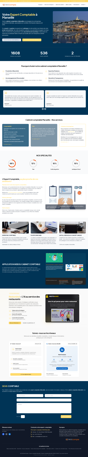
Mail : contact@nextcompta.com (39, 436)
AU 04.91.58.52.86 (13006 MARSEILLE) (12, 39)
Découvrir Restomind (15, 322)
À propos (40, 4)
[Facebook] (67, 1)
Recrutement (77, 4)
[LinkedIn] (10, 434)
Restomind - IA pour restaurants (23, 448)
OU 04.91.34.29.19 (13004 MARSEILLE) (32, 39)
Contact (83, 4)
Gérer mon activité (60, 4)
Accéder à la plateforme (29, 322)
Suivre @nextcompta (26, 374)
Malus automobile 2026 (11, 448)
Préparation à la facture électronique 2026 (13, 141)
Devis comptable (66, 416)
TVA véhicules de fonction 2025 (74, 448)
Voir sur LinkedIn (72, 343)
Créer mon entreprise (49, 4)
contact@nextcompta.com (25, 1)
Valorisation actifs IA (50, 448)
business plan (71, 131)
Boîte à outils (69, 4)
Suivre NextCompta (62, 368)
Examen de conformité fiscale (61, 448)
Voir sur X (38, 343)
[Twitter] (69, 1)
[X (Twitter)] (6, 434)
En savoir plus (7, 144)
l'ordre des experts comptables (15, 192)
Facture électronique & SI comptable (38, 448)
